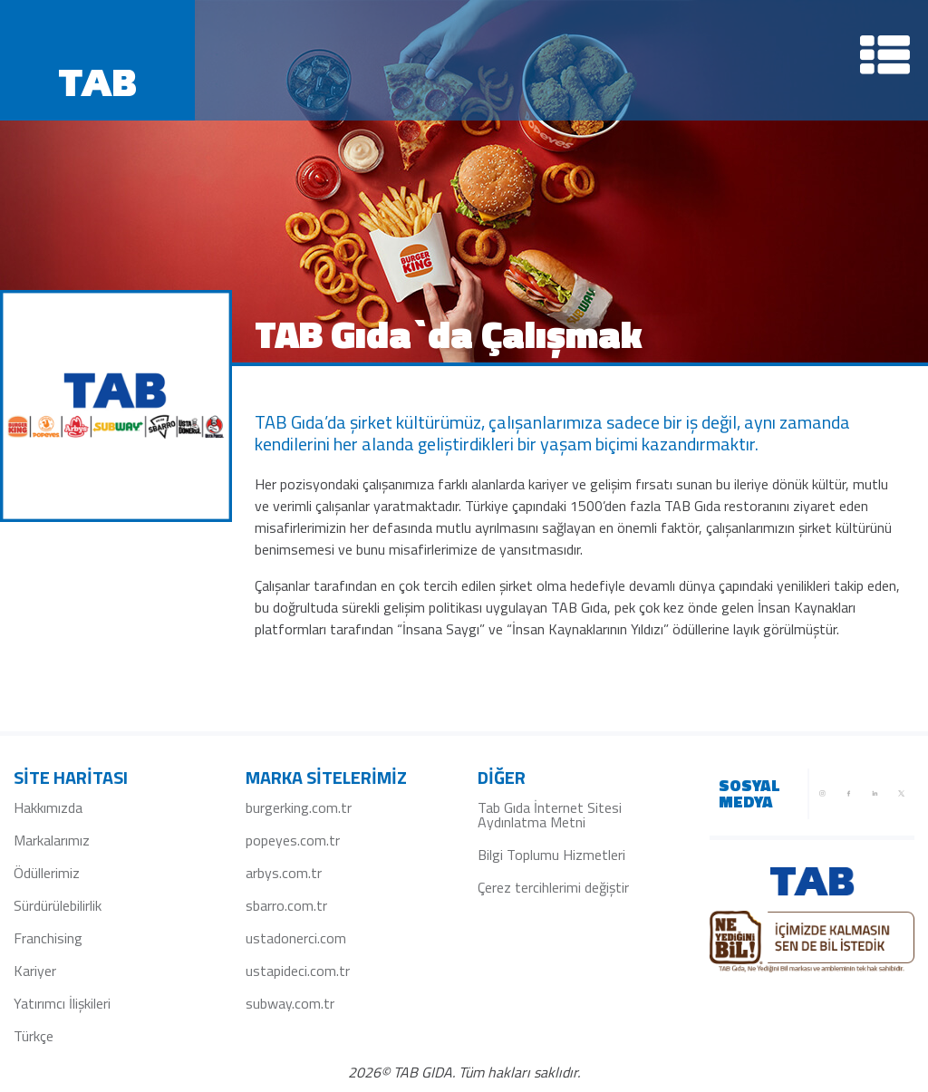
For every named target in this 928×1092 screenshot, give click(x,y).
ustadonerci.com (296, 938)
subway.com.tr (290, 1003)
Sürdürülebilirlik (58, 905)
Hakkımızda (48, 807)
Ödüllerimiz (47, 873)
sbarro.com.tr (286, 905)
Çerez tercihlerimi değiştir (553, 887)
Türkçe (33, 1036)
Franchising (48, 938)
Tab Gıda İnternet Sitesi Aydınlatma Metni (550, 815)
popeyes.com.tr (293, 840)
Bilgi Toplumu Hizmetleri (551, 854)
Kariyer (35, 970)
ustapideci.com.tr (298, 970)
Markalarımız (52, 840)
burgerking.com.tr (299, 807)
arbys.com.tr (284, 873)
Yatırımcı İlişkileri (62, 1003)
